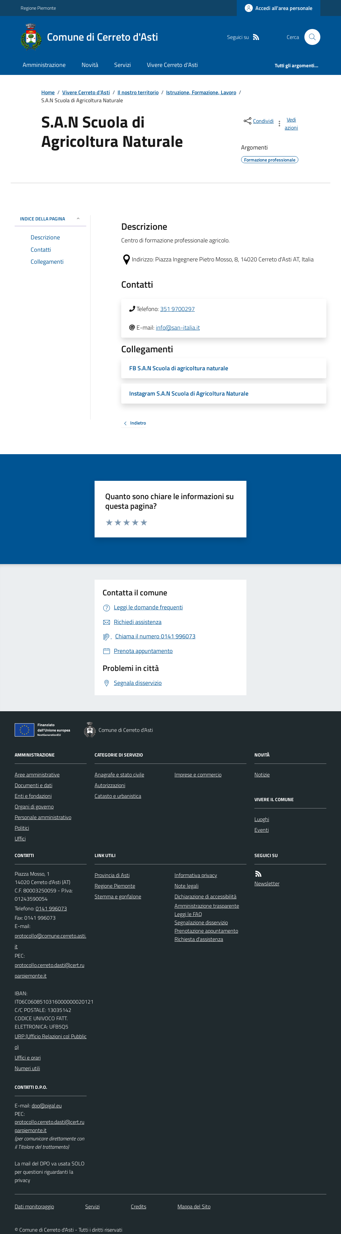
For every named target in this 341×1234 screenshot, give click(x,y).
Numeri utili (27, 1068)
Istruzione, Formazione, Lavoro (201, 92)
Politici (22, 828)
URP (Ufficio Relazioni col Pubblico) (51, 1041)
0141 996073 (51, 908)
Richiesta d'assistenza (198, 939)
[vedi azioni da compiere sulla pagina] (287, 124)
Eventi (261, 830)
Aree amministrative (37, 774)
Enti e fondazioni (33, 796)
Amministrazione (44, 64)
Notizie (262, 774)
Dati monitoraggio (34, 1206)
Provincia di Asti (112, 875)
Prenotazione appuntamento (206, 931)
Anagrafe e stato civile (119, 774)
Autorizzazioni (110, 785)
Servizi (122, 64)
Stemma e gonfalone (118, 896)
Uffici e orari (28, 1058)
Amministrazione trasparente (206, 906)
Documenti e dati (33, 785)
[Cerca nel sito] (309, 37)
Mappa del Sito (193, 1206)
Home (48, 92)
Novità (90, 64)
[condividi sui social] (258, 121)
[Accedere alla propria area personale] (278, 8)
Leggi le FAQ (188, 914)
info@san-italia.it (178, 327)
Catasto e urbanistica (118, 796)
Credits (138, 1206)
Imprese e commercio (197, 774)
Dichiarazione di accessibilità (205, 896)
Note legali (186, 886)
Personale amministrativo (43, 817)
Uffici (20, 838)
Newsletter (266, 883)
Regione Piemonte (38, 7)
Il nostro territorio (138, 92)
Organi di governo (34, 806)
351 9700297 (177, 308)
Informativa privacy (195, 875)
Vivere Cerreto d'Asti (172, 64)
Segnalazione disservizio (201, 922)
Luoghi (261, 819)
